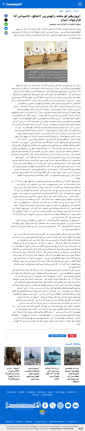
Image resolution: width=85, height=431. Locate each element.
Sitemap (29, 422)
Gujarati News (47, 395)
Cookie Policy (68, 428)
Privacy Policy (40, 422)
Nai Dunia (41, 392)
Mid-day (35, 395)
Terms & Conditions (57, 422)
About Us (9, 422)
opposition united (57, 336)
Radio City (71, 392)
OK (81, 428)
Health (21, 392)
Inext (50, 392)
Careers (19, 422)
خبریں (67, 11)
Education (31, 392)
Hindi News (11, 392)
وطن (61, 11)
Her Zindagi (59, 392)
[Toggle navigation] (80, 4)
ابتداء (75, 11)
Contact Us (72, 422)
